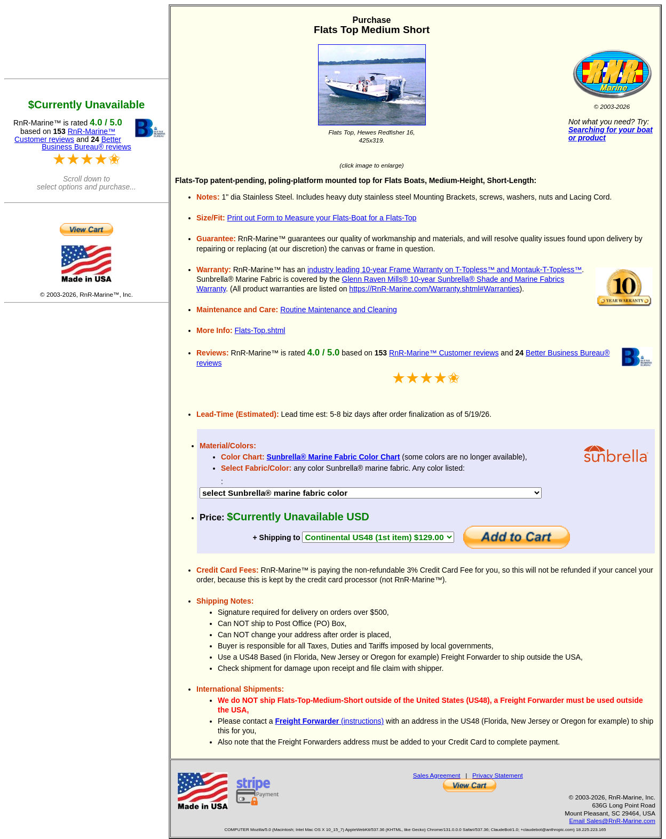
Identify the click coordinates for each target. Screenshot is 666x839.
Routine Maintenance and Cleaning (338, 309)
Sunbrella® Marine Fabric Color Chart (333, 457)
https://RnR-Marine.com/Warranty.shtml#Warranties (434, 288)
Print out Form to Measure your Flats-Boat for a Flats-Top (322, 217)
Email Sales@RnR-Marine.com (612, 820)
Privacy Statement (497, 775)
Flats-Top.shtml (260, 330)
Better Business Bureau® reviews (86, 143)
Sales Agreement (437, 775)
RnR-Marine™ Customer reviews (443, 353)
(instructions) (329, 721)
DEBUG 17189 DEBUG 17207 (371, 492)
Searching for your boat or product (610, 133)
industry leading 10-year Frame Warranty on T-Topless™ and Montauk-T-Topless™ (444, 269)
